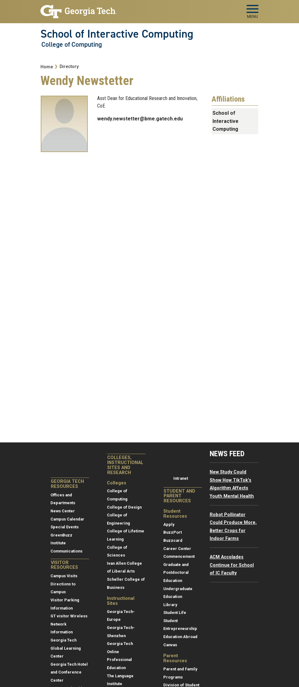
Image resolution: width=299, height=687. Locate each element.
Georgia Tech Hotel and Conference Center (69, 672)
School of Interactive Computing (116, 34)
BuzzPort (172, 532)
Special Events (64, 527)
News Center (62, 511)
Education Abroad (180, 636)
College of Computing (71, 44)
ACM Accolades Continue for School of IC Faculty (232, 565)
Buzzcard (172, 540)
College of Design (124, 507)
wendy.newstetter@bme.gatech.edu (140, 119)
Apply (168, 524)
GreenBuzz (61, 535)
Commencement (179, 556)
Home (46, 67)
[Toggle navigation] (252, 9)
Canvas (170, 644)
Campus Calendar (67, 519)
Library (170, 604)
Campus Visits (63, 575)
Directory (69, 66)
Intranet (180, 478)
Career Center (177, 548)
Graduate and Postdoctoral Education (176, 572)
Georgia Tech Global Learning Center (65, 648)
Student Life (174, 612)
